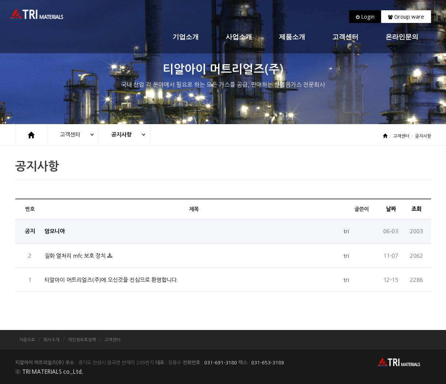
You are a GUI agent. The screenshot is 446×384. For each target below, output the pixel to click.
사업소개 (239, 37)
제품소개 (292, 37)
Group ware (406, 16)
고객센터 (345, 37)
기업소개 (185, 37)
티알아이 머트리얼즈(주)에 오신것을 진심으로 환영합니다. (111, 280)
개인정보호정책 (82, 340)
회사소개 (51, 340)
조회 (416, 209)
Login (365, 16)
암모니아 (54, 231)
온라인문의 (401, 37)
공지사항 (122, 134)
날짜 (391, 209)
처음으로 (27, 340)
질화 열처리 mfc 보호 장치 (75, 255)
